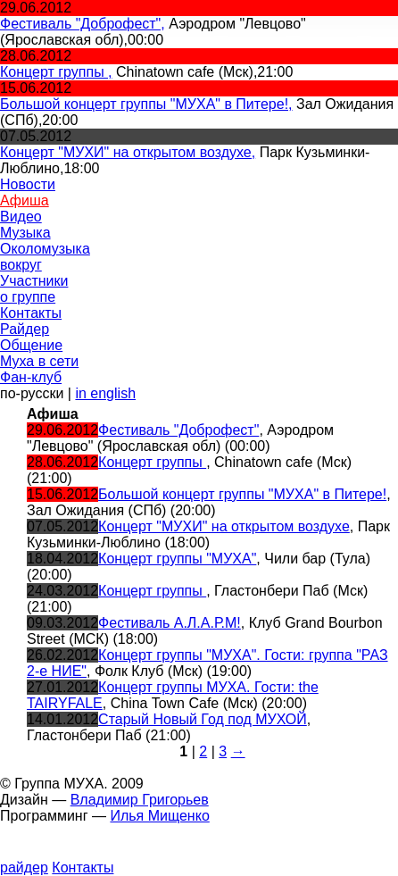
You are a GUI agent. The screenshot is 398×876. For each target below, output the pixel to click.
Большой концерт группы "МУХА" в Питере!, (146, 104)
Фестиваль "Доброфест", (82, 23)
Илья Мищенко (159, 815)
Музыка (25, 232)
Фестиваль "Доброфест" (178, 430)
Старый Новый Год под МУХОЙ (202, 719)
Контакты (31, 313)
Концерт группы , (56, 71)
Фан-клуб (31, 377)
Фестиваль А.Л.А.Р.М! (169, 622)
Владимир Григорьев (139, 799)
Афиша (24, 200)
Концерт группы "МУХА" (177, 558)
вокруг (21, 264)
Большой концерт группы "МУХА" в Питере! (242, 494)
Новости (27, 184)
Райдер (24, 329)
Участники (34, 280)
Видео (21, 216)
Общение (31, 345)
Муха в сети (39, 361)
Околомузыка (45, 248)
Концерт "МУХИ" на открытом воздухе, (127, 152)
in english (105, 393)
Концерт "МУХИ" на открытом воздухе (224, 526)
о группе (27, 297)
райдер (24, 867)
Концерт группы (152, 462)
